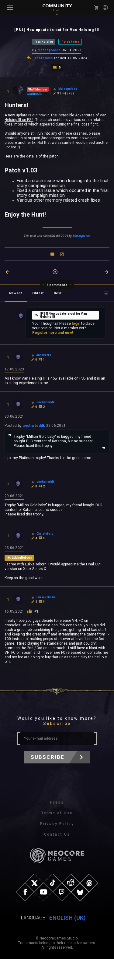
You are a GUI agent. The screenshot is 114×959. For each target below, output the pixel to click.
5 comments (57, 285)
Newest (15, 293)
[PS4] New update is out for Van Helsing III (61, 315)
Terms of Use (57, 813)
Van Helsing (44, 41)
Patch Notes (71, 41)
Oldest (38, 293)
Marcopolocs (49, 50)
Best (58, 293)
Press (57, 802)
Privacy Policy (57, 824)
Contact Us (57, 834)
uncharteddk (33, 425)
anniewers (44, 58)
